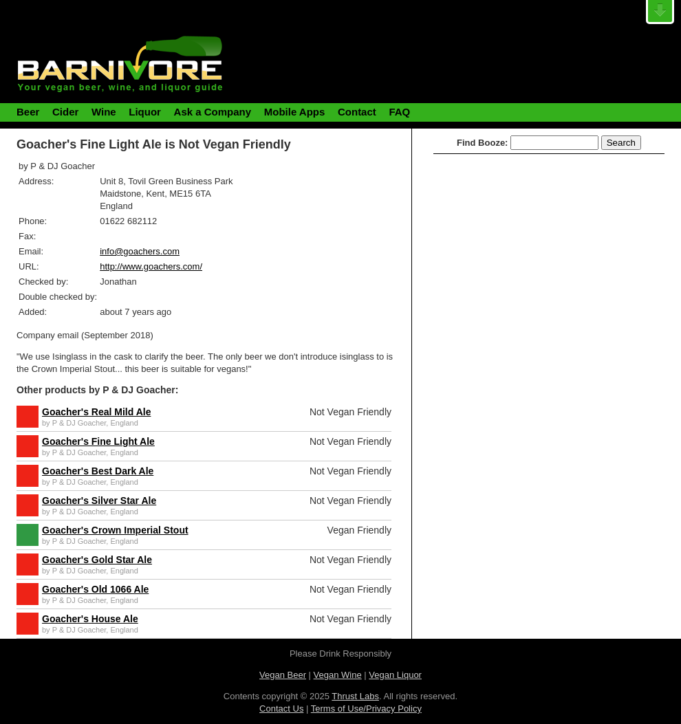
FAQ (399, 112)
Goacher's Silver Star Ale (99, 500)
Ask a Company (213, 112)
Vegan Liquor (395, 675)
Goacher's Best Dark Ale (97, 470)
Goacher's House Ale (90, 618)
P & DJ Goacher (79, 423)
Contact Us (281, 708)
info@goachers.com (140, 251)
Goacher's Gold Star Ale (97, 559)
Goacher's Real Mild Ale (96, 411)
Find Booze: (482, 143)
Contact (357, 112)
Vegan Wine (338, 675)
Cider (65, 112)
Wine (103, 112)
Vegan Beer (282, 675)
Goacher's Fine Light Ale (98, 441)
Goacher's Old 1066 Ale (95, 589)
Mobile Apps (294, 112)
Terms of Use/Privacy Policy (366, 708)
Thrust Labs (355, 696)
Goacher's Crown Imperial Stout (115, 530)
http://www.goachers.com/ (151, 266)
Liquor (145, 112)
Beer (28, 112)
